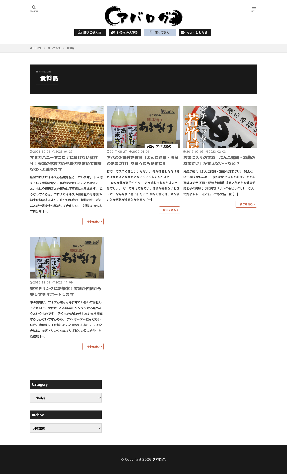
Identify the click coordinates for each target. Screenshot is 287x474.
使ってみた (158, 32)
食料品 (71, 48)
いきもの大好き (124, 32)
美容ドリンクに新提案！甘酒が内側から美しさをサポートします (66, 291)
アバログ (158, 459)
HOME (37, 48)
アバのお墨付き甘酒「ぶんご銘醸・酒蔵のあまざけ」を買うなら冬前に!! (142, 160)
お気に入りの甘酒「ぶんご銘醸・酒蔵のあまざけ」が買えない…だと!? (219, 160)
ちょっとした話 (193, 32)
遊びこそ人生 (89, 32)
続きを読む (92, 221)
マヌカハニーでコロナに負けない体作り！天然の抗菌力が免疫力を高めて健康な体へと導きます (66, 163)
